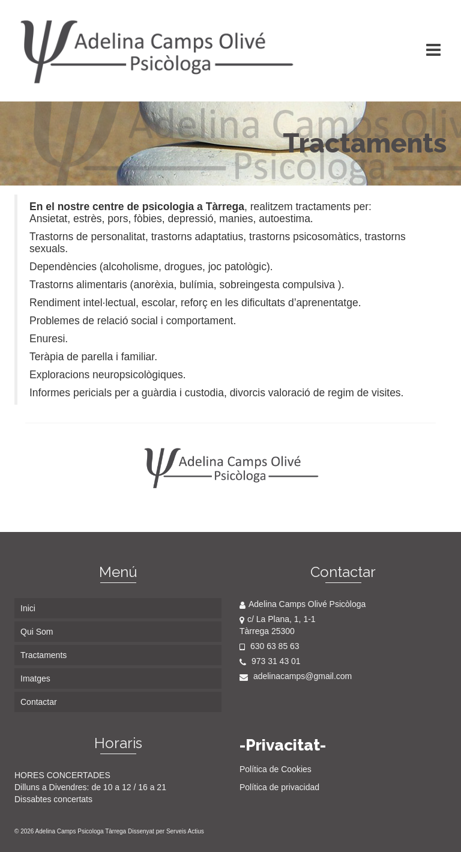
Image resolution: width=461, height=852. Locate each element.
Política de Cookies (276, 769)
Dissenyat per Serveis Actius (166, 831)
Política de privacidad (279, 787)
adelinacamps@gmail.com (296, 676)
